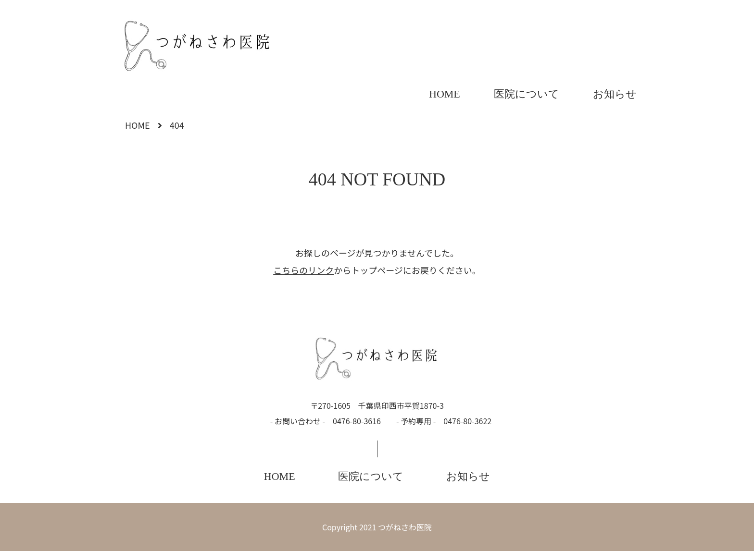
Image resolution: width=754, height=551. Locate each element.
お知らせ (615, 94)
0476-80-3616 (357, 421)
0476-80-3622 (467, 421)
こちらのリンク (303, 270)
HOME (444, 94)
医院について (526, 94)
